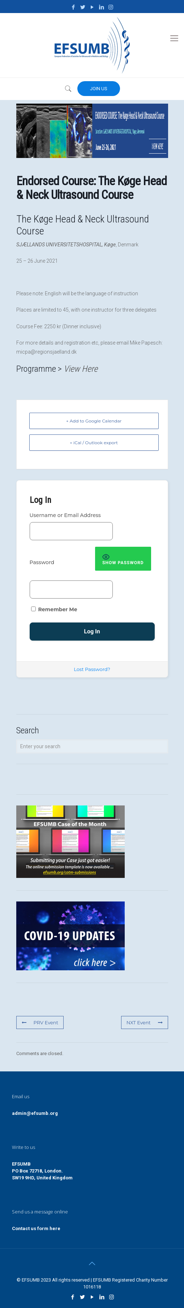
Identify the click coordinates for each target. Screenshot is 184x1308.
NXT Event (145, 1022)
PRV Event (40, 1022)
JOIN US (98, 88)
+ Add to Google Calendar (94, 421)
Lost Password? (92, 669)
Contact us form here (36, 1228)
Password (42, 562)
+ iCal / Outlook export (94, 442)
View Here (81, 369)
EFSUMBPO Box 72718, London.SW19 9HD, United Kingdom (42, 1170)
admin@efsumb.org (35, 1113)
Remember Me (54, 609)
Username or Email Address (65, 515)
